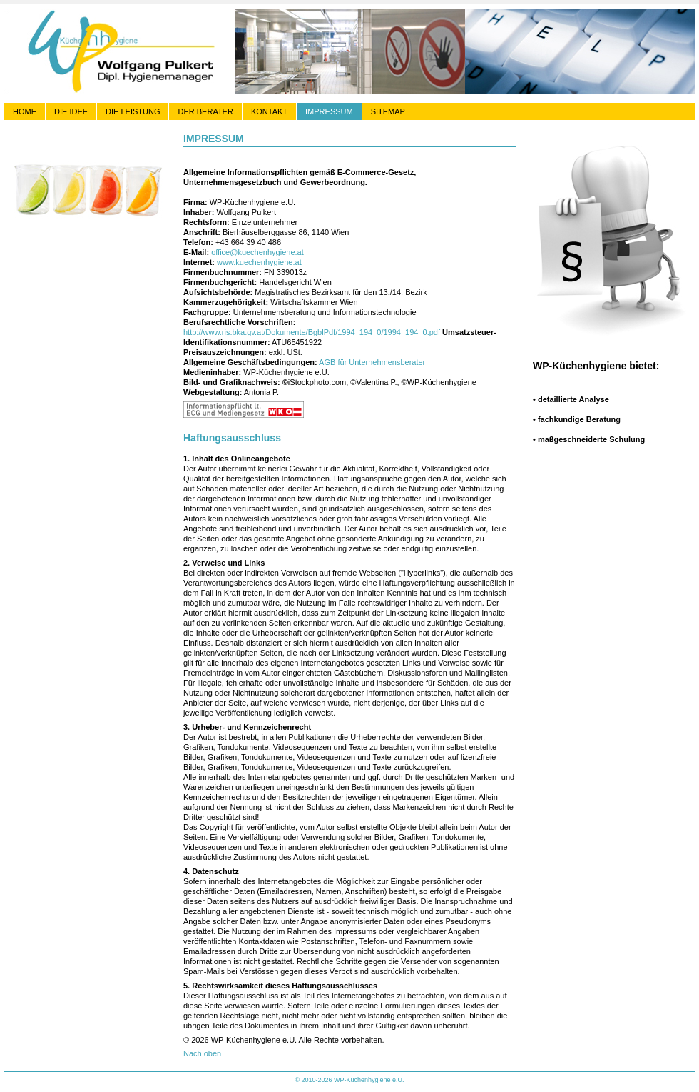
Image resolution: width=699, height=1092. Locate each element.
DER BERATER (205, 111)
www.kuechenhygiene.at (259, 262)
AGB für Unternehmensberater (372, 362)
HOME (24, 111)
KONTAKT (269, 111)
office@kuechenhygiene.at (257, 252)
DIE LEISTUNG (133, 111)
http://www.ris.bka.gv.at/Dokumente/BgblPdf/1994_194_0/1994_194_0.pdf (311, 332)
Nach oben (202, 1053)
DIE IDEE (71, 111)
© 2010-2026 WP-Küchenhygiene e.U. (349, 1079)
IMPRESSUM (329, 111)
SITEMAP (388, 111)
